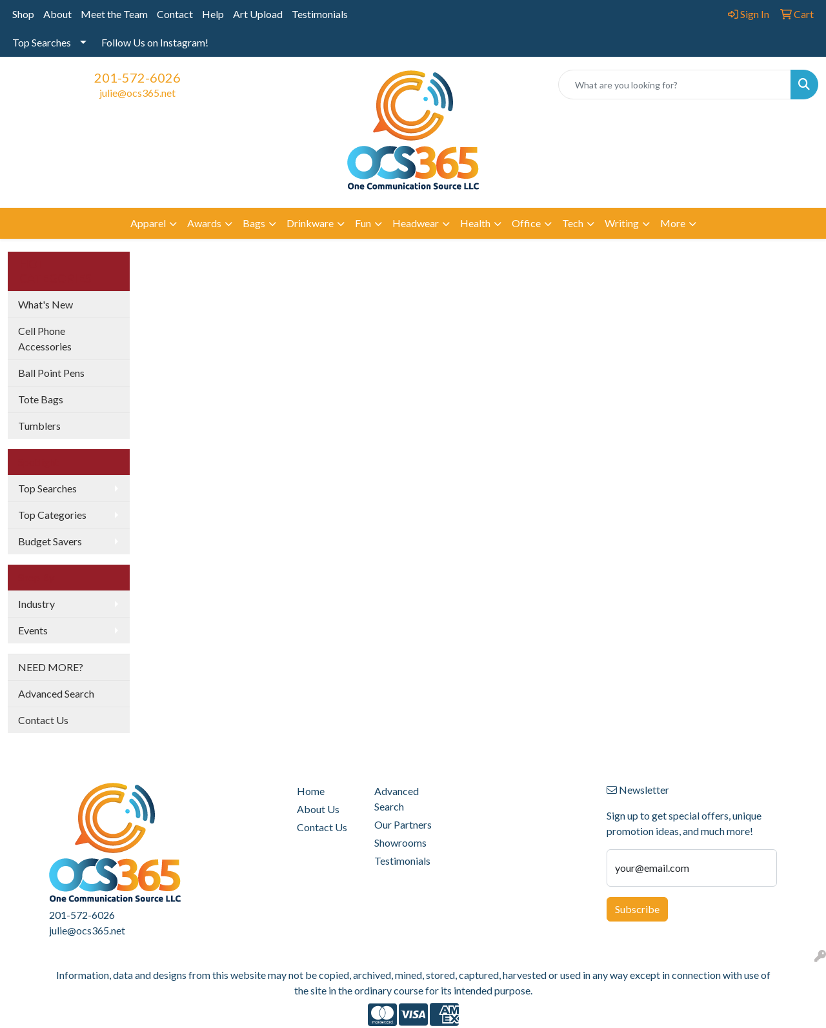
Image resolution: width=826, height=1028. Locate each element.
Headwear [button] (415, 223)
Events (33, 630)
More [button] (672, 223)
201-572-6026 (137, 77)
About (57, 14)
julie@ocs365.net (137, 92)
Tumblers (39, 425)
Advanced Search (56, 693)
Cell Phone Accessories (45, 338)
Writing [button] (622, 223)
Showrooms (400, 842)
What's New (45, 304)
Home (311, 791)
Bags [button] (254, 223)
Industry (36, 604)
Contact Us (43, 720)
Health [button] (475, 223)
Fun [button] (363, 223)
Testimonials (320, 14)
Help (213, 14)
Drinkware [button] (310, 223)
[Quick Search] (674, 84)
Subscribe (637, 909)
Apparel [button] (148, 223)
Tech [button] (572, 223)
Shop (23, 14)
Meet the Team (114, 14)
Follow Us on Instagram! (154, 42)
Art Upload (258, 14)
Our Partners (403, 824)
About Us (318, 809)
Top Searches (41, 42)
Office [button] (526, 223)
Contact (175, 14)
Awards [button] (204, 223)
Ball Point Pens (51, 373)
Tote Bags (40, 399)
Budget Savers (50, 541)
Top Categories (52, 515)
